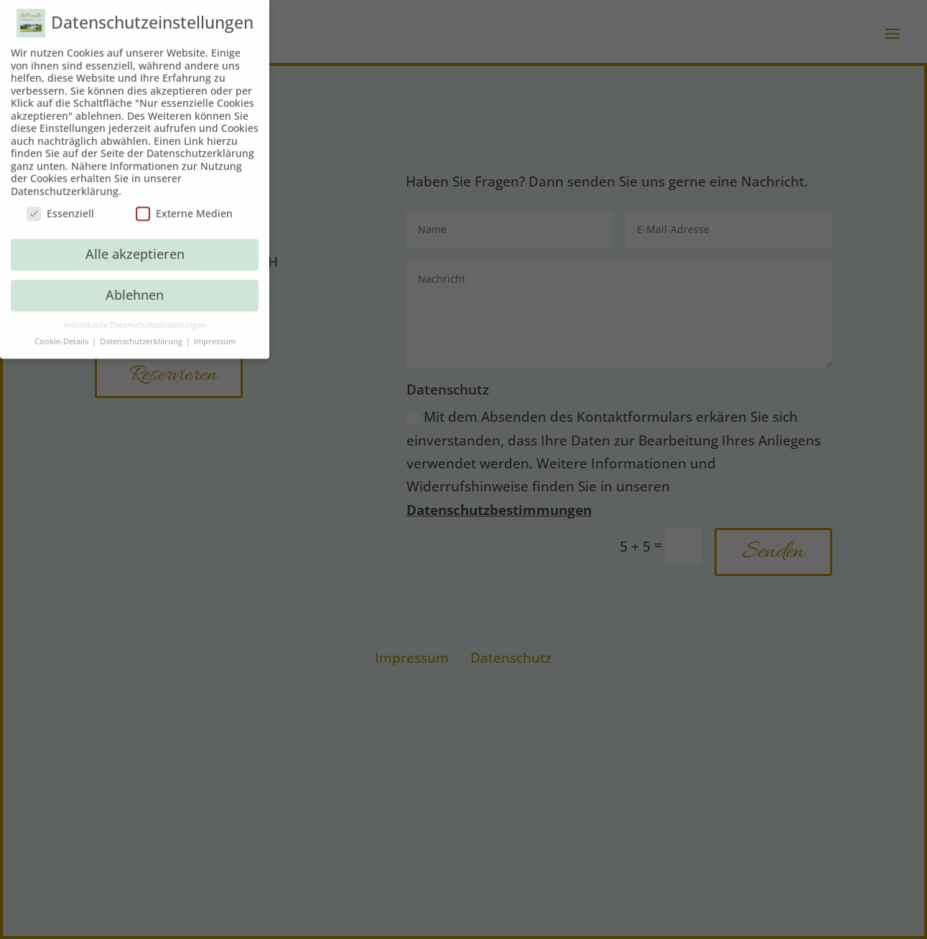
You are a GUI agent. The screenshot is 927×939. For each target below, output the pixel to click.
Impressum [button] (215, 333)
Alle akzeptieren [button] (135, 245)
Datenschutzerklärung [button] (142, 333)
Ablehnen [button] (135, 286)
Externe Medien (184, 205)
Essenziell (60, 205)
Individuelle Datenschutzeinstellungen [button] (135, 316)
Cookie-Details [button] (62, 333)
